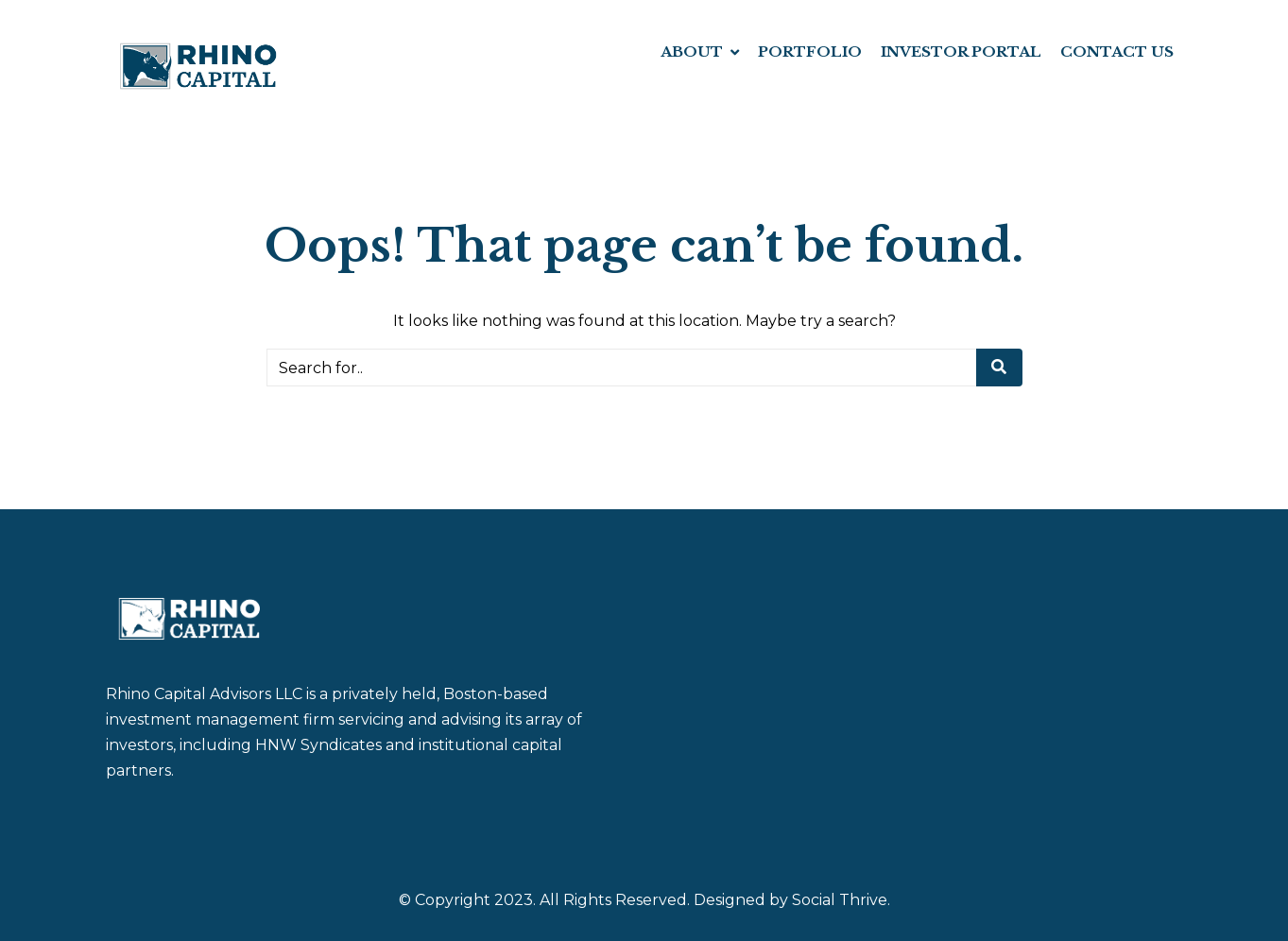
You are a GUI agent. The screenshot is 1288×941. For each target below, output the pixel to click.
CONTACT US (1117, 51)
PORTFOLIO (810, 51)
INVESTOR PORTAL (961, 51)
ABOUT (692, 51)
